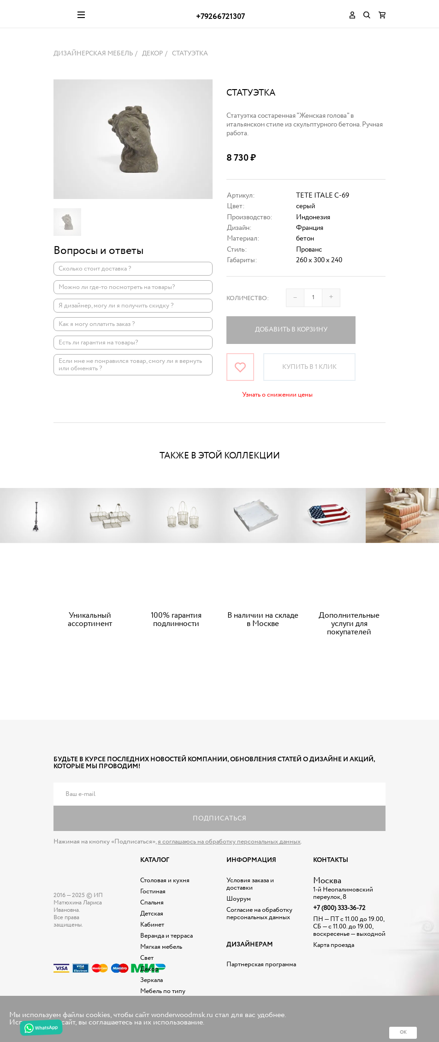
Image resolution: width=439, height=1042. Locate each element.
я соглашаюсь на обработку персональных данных (229, 841)
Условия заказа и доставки (250, 884)
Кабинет (152, 924)
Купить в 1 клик (309, 367)
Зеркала (151, 980)
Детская (151, 913)
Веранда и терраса (166, 935)
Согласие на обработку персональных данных (259, 913)
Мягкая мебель (161, 947)
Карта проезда (333, 945)
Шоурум (238, 898)
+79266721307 (220, 17)
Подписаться (220, 818)
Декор (149, 969)
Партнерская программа (261, 964)
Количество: (247, 298)
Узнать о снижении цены (277, 394)
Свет (147, 958)
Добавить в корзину (291, 329)
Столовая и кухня (165, 880)
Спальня (152, 902)
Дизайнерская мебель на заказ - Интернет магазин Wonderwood (62, 14)
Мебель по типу (162, 991)
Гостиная (153, 891)
